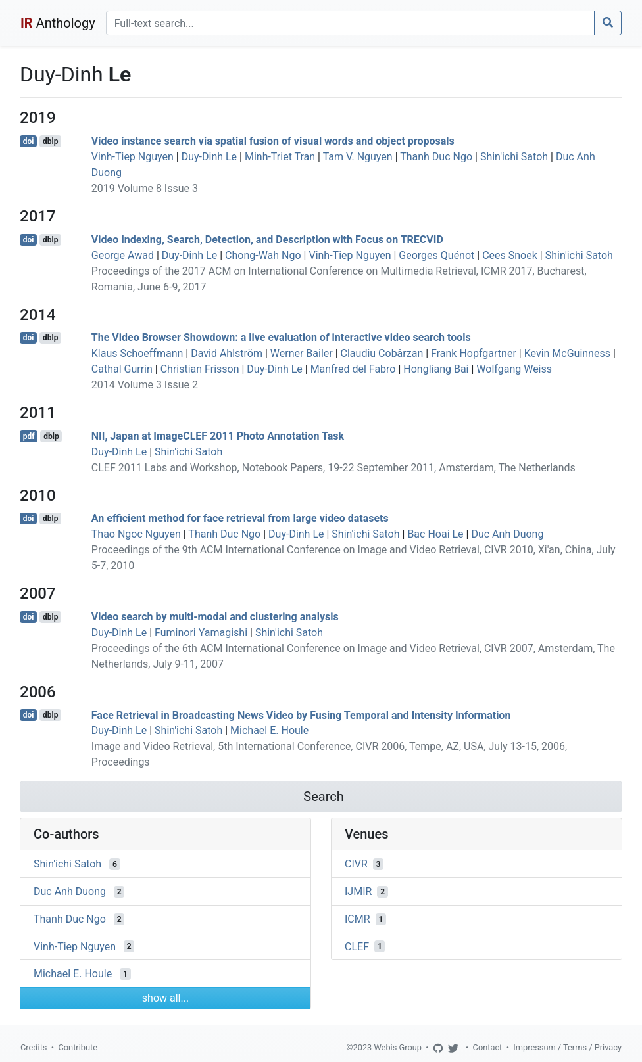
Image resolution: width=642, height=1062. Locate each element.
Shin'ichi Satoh (514, 156)
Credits (33, 1047)
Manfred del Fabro (353, 369)
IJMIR (358, 891)
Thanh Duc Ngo (436, 156)
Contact (488, 1047)
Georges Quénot (436, 255)
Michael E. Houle (269, 730)
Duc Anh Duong (507, 534)
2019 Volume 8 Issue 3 (144, 188)
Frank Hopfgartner (473, 353)
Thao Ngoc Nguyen (136, 534)
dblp (50, 141)
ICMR (357, 919)
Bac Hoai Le (435, 534)
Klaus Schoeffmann (137, 353)
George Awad (122, 255)
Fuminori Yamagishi (201, 632)
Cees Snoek (509, 255)
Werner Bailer (301, 353)
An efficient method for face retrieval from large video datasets (240, 518)
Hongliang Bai (435, 369)
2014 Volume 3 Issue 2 (144, 385)
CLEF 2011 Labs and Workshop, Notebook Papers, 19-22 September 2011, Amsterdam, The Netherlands (333, 467)
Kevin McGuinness (567, 353)
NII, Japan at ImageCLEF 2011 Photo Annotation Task (217, 436)
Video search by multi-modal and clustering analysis (215, 617)
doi (28, 141)
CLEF (357, 946)
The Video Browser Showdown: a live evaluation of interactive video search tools (281, 337)
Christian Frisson (199, 369)
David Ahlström (226, 353)
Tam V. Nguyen (358, 156)
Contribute (77, 1047)
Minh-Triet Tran (280, 156)
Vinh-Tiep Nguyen (132, 156)
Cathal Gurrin (122, 369)
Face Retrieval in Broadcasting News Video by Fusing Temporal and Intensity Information (301, 714)
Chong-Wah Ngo (263, 255)
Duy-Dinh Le (209, 156)
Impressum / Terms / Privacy (567, 1047)
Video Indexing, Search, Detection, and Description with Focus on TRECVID (267, 239)
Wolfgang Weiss (514, 369)
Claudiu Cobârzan (382, 353)
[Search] (350, 23)
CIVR (356, 864)
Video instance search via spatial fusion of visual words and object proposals (273, 141)
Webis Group (398, 1047)
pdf (29, 436)
